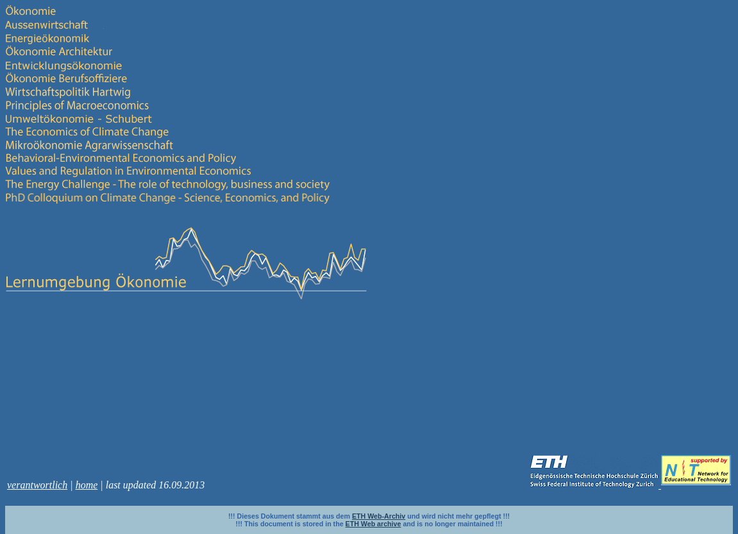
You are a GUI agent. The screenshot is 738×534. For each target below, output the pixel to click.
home (87, 484)
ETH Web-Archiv (378, 516)
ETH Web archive (373, 524)
